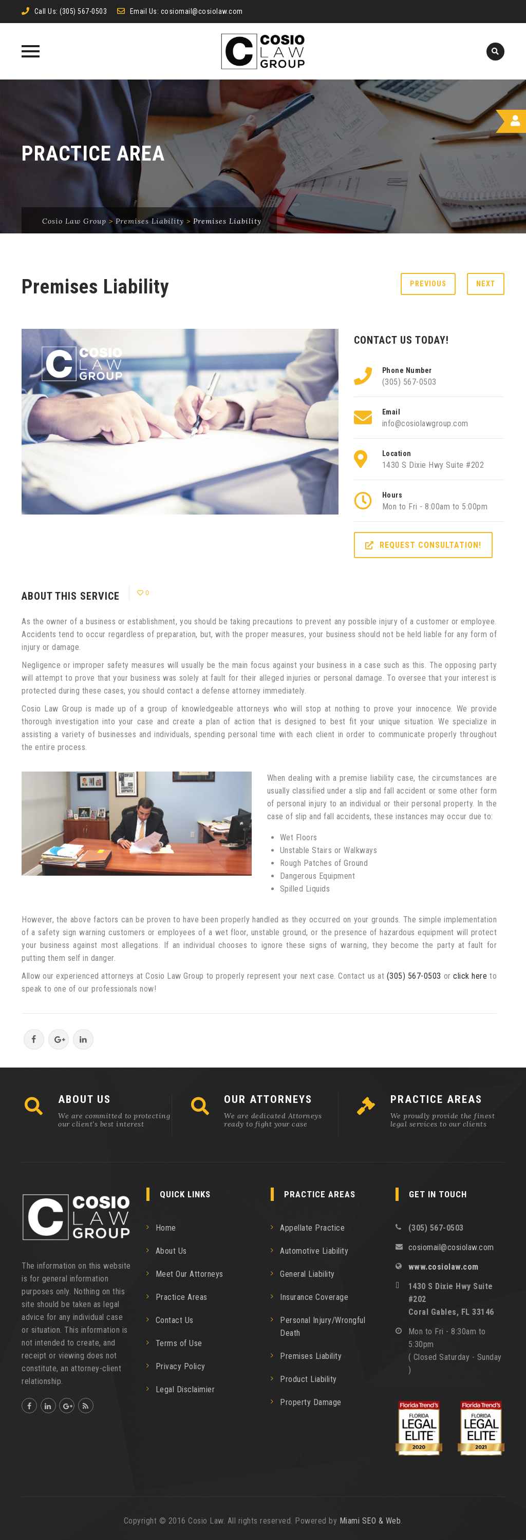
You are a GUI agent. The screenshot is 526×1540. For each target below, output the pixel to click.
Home (166, 1228)
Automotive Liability (314, 1251)
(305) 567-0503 (83, 11)
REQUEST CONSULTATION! (423, 545)
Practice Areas (182, 1297)
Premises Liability (311, 1356)
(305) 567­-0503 (414, 976)
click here (470, 976)
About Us (171, 1251)
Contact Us (175, 1320)
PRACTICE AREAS (436, 1099)
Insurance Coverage (314, 1297)
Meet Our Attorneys (189, 1274)
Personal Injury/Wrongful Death (322, 1326)
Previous (428, 284)
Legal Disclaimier (185, 1389)
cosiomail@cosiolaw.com (202, 11)
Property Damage (311, 1402)
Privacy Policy (180, 1366)
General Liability (307, 1274)
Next (485, 284)
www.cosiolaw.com (443, 1267)
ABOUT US (84, 1099)
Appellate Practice (312, 1228)
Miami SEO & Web (370, 1521)
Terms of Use (179, 1343)
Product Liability (308, 1379)
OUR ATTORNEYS (268, 1099)
